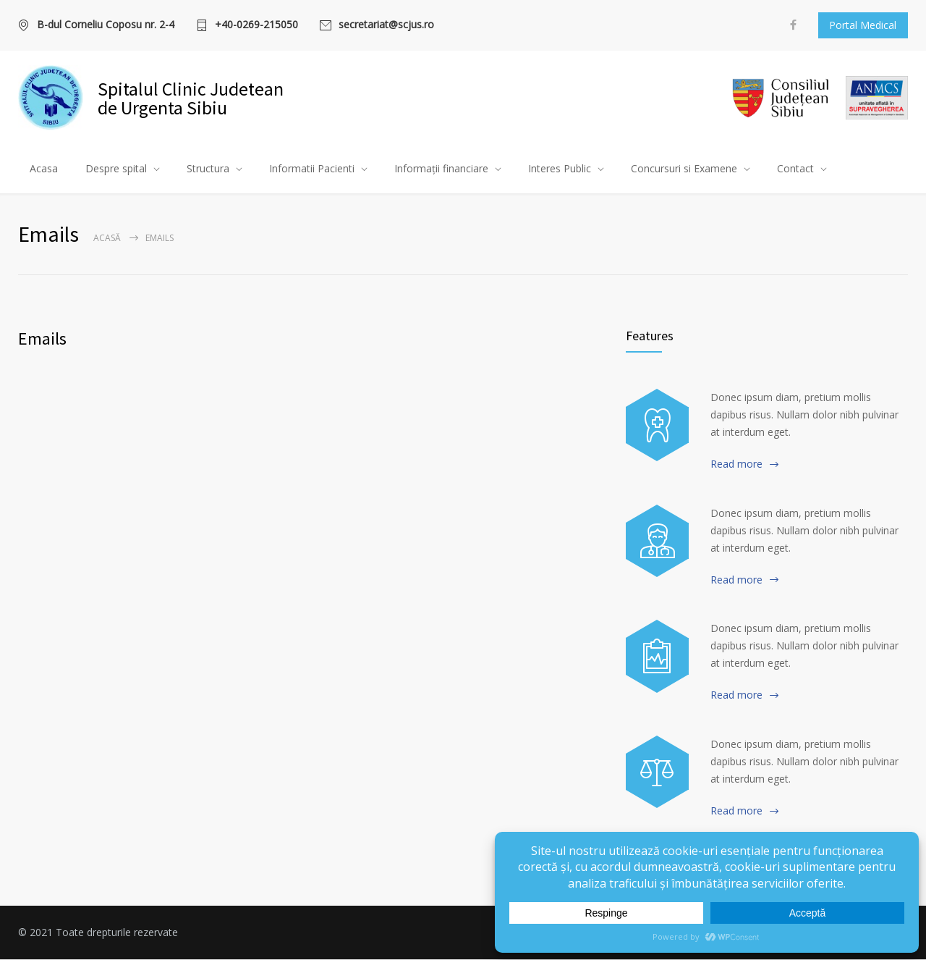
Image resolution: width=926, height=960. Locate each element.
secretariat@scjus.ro (386, 25)
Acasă (107, 238)
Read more (736, 464)
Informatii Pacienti (311, 169)
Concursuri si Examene (684, 169)
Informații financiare (441, 169)
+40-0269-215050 (256, 25)
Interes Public (559, 169)
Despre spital (116, 169)
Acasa (44, 169)
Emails (42, 339)
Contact (795, 169)
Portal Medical (862, 25)
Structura (208, 169)
